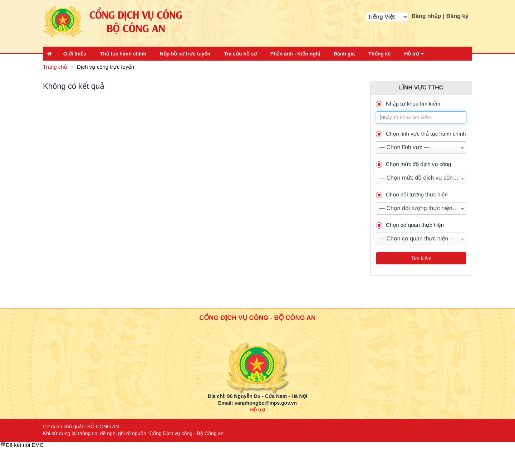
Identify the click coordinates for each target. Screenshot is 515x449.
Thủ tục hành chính (123, 54)
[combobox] (421, 147)
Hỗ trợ (414, 54)
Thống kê (379, 54)
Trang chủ (55, 67)
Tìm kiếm (421, 258)
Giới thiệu (75, 54)
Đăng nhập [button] (426, 16)
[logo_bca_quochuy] (257, 350)
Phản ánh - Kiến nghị (295, 54)
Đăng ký (457, 16)
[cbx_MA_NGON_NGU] (387, 17)
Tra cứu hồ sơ (240, 54)
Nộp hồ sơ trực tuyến (185, 54)
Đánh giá (344, 54)
